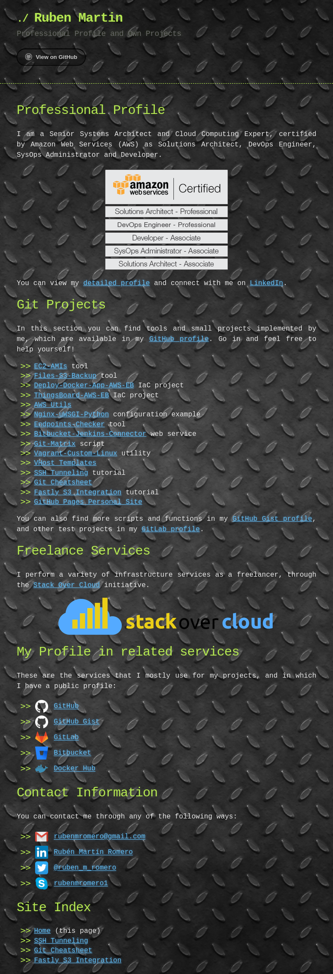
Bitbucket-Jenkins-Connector (90, 434)
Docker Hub (74, 768)
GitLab (66, 737)
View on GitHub (51, 56)
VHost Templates (65, 463)
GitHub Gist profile (272, 519)
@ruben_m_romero (85, 867)
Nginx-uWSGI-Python (71, 414)
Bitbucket (72, 752)
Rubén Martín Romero (93, 852)
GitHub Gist (77, 721)
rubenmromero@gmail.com (99, 836)
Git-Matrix (54, 444)
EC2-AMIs (50, 366)
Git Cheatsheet (63, 482)
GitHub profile (159, 339)
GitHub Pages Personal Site (88, 502)
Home (42, 931)
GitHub (66, 706)
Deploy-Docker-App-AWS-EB (84, 385)
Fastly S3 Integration (77, 492)
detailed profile (116, 283)
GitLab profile (170, 529)
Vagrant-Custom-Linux (75, 453)
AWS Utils (52, 405)
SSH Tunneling (61, 473)
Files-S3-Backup (65, 376)
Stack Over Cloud (66, 585)
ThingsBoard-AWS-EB (71, 395)
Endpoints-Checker (69, 424)
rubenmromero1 (81, 883)
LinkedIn (266, 283)
